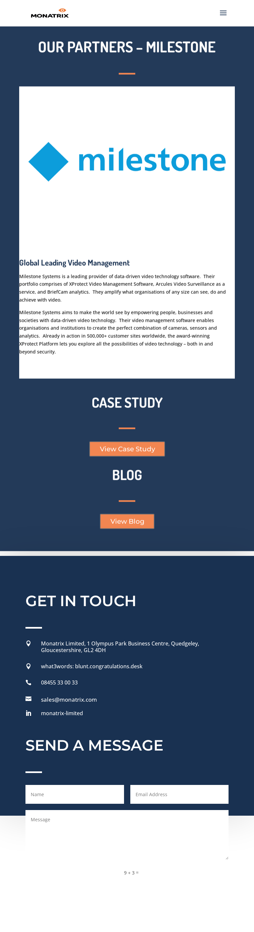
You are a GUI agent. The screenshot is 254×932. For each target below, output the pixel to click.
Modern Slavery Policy (50, 883)
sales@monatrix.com (69, 655)
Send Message (195, 828)
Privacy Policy (123, 871)
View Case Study (127, 407)
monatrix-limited (62, 669)
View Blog (127, 479)
